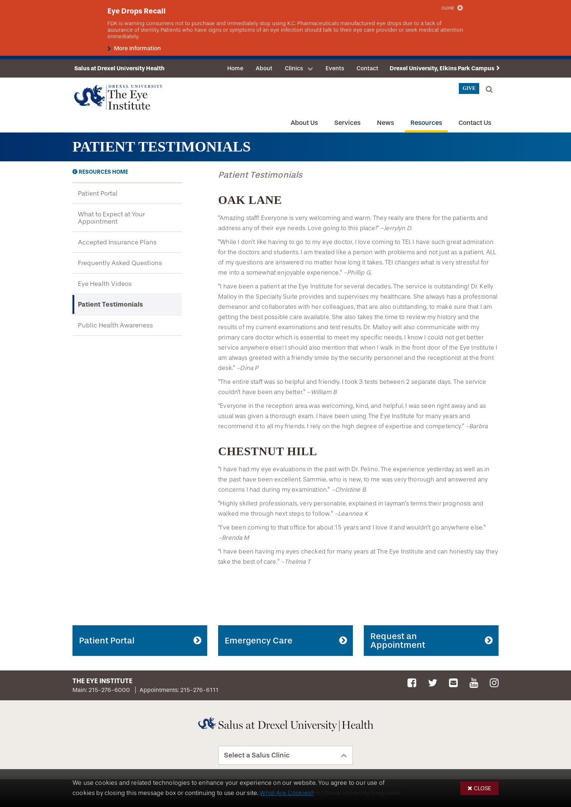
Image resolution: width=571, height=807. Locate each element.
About (264, 68)
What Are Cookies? (287, 793)
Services (347, 123)
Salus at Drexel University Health (119, 68)
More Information (137, 48)
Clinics (294, 68)
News (385, 123)
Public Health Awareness (115, 325)
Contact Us (474, 123)
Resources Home (103, 172)
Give (469, 88)
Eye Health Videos (105, 284)
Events (335, 68)
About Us (304, 123)
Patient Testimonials (110, 304)
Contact (367, 68)
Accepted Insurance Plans (117, 242)
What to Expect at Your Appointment (111, 217)
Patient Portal (98, 193)
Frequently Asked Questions (120, 263)
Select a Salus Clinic (257, 755)
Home (235, 68)
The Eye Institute (102, 681)
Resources (426, 123)
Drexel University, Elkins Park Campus (442, 68)
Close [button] (482, 788)
